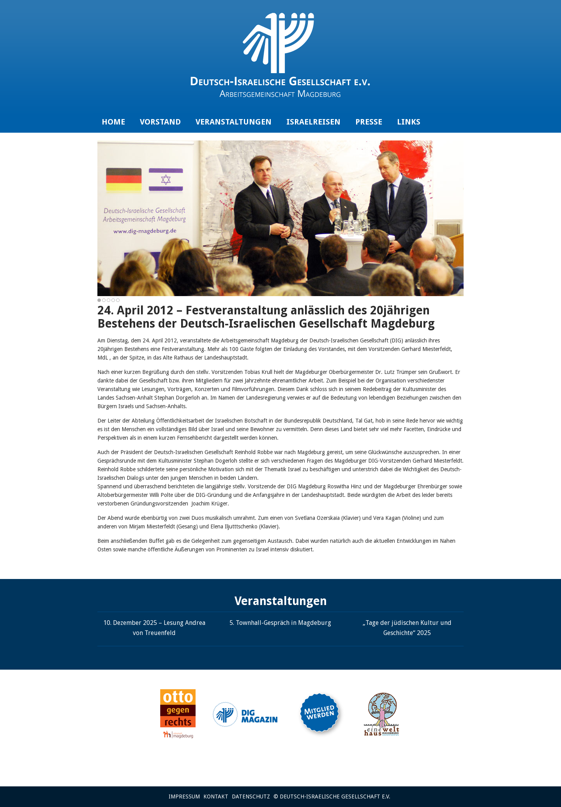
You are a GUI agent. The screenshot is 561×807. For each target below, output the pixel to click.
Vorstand (160, 121)
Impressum (184, 796)
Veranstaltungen (234, 121)
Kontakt (215, 796)
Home (113, 121)
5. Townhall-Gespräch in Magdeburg (280, 622)
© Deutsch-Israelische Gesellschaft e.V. (331, 796)
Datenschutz (251, 796)
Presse (368, 121)
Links (408, 121)
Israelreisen (313, 121)
